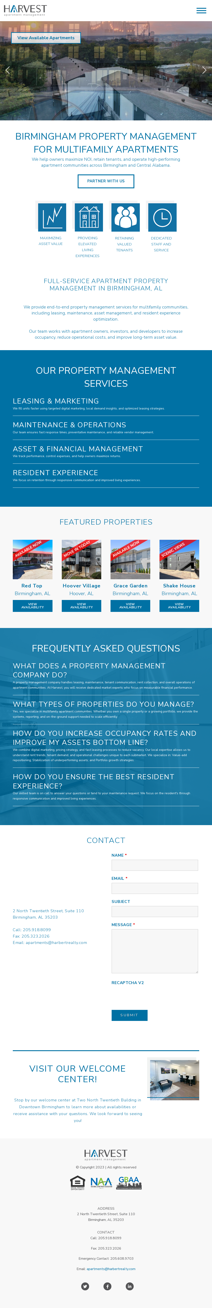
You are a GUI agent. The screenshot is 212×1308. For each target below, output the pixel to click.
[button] (201, 11)
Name (119, 855)
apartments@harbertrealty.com (56, 942)
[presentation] (145, 995)
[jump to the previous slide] (7, 70)
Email (120, 878)
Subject (121, 901)
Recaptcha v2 (128, 983)
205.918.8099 (37, 929)
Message (123, 925)
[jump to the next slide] (204, 70)
